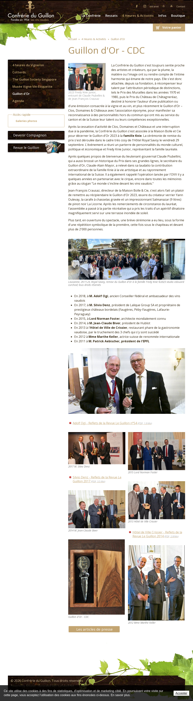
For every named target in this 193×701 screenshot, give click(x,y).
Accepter (181, 693)
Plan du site (171, 6)
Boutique (178, 15)
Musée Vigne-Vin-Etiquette (32, 86)
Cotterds (19, 72)
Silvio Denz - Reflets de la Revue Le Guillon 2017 (97, 479)
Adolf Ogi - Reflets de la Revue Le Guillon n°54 (112, 423)
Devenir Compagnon (28, 135)
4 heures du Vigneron (28, 65)
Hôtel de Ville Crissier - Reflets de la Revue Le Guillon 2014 (157, 534)
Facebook (137, 6)
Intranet (154, 6)
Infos (162, 15)
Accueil (164, 6)
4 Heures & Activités (138, 15)
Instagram (145, 6)
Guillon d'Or (21, 94)
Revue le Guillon (37, 147)
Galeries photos (24, 121)
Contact (180, 6)
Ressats (111, 15)
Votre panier (171, 27)
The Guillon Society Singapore (34, 79)
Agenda (18, 101)
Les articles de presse (94, 629)
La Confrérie (91, 15)
